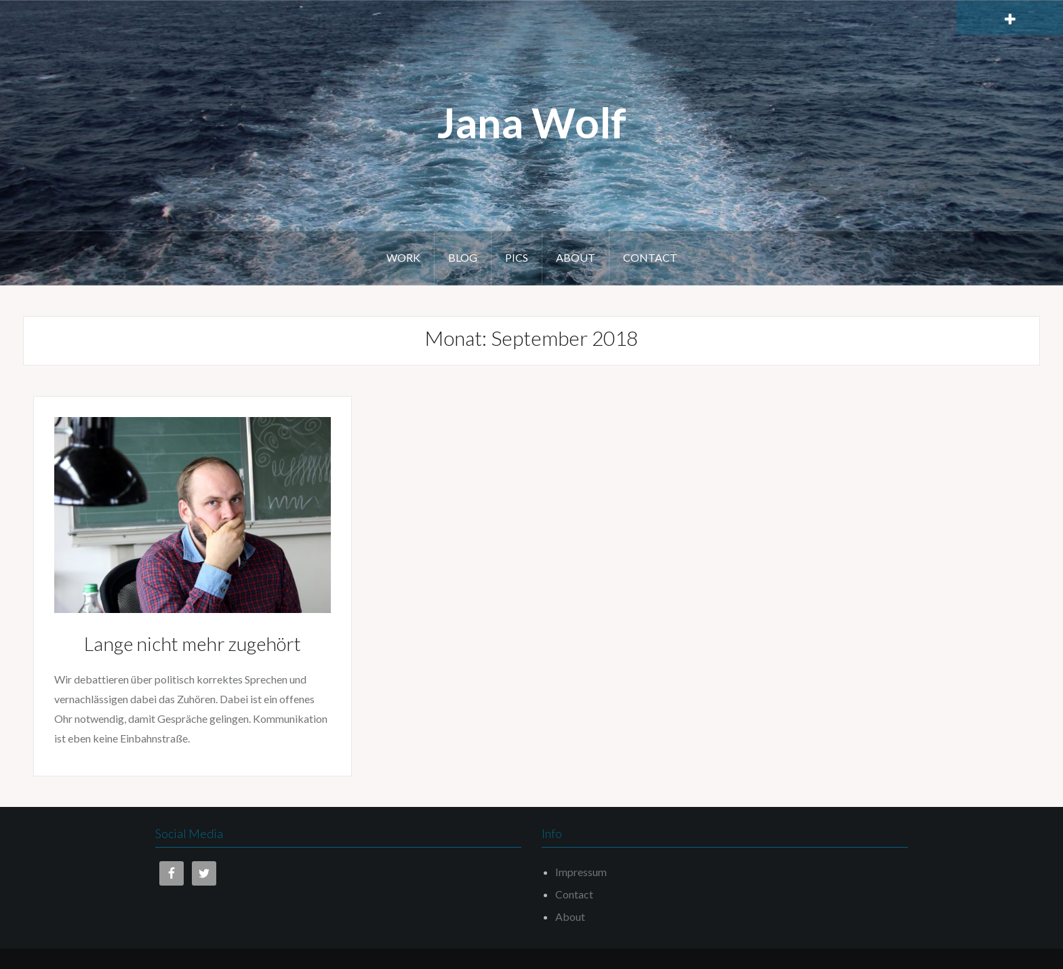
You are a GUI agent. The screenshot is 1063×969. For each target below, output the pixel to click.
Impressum (581, 871)
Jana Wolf (531, 122)
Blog (462, 257)
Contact (650, 257)
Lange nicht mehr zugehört (192, 643)
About (575, 257)
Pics (516, 257)
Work (403, 257)
